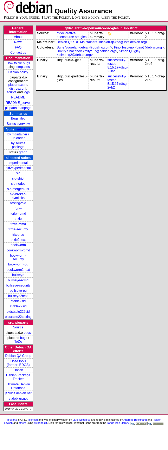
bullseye (18, 275)
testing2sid (18, 203)
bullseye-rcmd (18, 280)
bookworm (18, 245)
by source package (18, 145)
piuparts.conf (17, 84)
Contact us (18, 52)
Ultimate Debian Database (18, 386)
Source (18, 327)
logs (27, 92)
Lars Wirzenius (81, 419)
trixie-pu (18, 234)
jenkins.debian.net (18, 393)
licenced (33, 419)
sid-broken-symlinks (18, 196)
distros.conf (17, 88)
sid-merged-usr (18, 189)
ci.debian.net (18, 398)
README (18, 97)
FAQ (18, 47)
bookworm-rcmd (18, 250)
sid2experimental (18, 168)
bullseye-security (18, 285)
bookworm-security (18, 257)
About (18, 37)
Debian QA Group (18, 356)
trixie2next (18, 240)
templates (22, 67)
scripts (11, 92)
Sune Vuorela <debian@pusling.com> (84, 47)
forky (18, 208)
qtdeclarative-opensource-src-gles (71, 35)
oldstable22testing (18, 317)
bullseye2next (18, 296)
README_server (18, 102)
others (22, 422)
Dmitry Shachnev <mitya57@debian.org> (87, 51)
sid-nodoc (18, 183)
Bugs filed (18, 118)
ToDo (18, 341)
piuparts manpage (18, 108)
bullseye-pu (18, 290)
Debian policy (18, 72)
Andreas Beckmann (135, 419)
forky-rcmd (18, 213)
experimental (18, 163)
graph (23, 152)
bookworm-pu (18, 264)
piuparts (12, 419)
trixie (18, 218)
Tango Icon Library (118, 422)
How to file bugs (18, 63)
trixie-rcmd (18, 224)
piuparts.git (40, 422)
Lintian (18, 370)
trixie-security (18, 229)
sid (18, 173)
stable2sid (18, 301)
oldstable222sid (18, 311)
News (18, 42)
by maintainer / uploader (18, 136)
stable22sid (18, 306)
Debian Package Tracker (18, 377)
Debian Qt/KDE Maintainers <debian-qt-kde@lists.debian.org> (102, 42)
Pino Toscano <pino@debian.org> (139, 47)
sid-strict (23, 129)
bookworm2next (18, 269)
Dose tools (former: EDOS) (18, 363)
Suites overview (18, 124)
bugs (27, 332)
